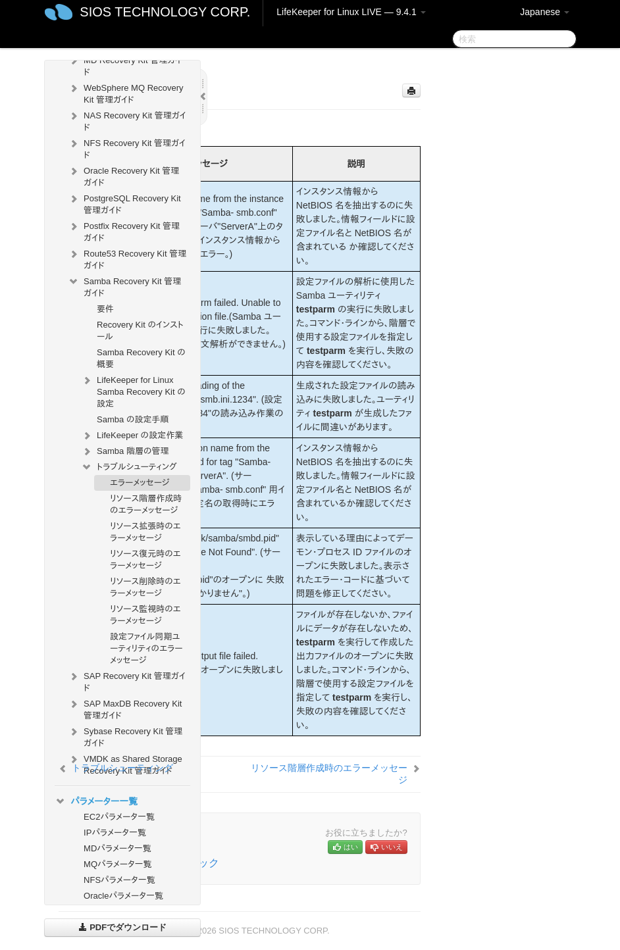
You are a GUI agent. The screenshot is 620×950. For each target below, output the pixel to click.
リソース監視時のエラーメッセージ (145, 615)
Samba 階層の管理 (124, 451)
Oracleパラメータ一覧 (123, 896)
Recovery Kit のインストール (140, 330)
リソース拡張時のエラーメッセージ (145, 532)
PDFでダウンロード (122, 927)
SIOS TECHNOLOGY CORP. (165, 12)
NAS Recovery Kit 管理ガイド (127, 120)
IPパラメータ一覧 (115, 833)
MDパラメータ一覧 (117, 848)
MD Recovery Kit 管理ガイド (125, 65)
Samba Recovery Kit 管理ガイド (124, 286)
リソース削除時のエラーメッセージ (145, 587)
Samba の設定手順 (132, 419)
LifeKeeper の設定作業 (132, 435)
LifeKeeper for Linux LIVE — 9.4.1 (350, 12)
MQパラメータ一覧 (118, 864)
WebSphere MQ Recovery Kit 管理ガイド (126, 92)
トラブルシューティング (129, 467)
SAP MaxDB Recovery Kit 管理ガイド (125, 708)
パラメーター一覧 (96, 801)
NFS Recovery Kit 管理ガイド (127, 148)
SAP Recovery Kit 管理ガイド (127, 680)
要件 (105, 309)
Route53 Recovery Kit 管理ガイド (127, 258)
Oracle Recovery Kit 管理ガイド (123, 175)
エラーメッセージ (139, 483)
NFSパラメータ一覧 (119, 880)
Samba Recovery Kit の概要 (141, 358)
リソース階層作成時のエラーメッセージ (146, 504)
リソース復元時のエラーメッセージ (145, 559)
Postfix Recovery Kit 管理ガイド (124, 230)
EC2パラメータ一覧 (119, 817)
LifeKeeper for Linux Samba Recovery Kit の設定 (133, 390)
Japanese (544, 12)
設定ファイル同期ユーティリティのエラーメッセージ (146, 648)
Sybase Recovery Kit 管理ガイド (125, 736)
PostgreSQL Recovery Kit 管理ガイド (124, 203)
